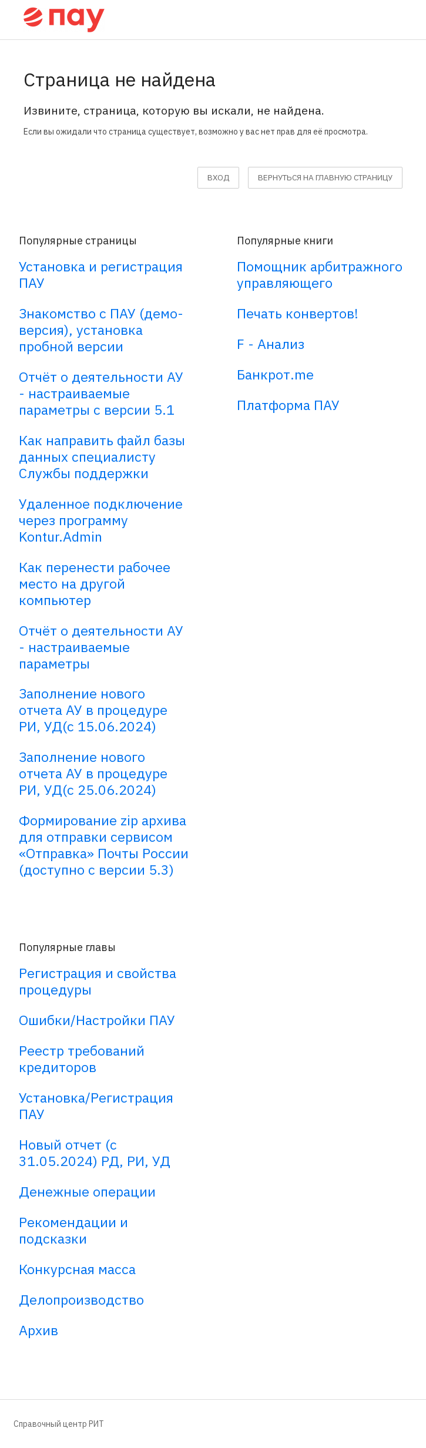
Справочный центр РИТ (59, 1424)
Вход (218, 177)
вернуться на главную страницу (325, 177)
